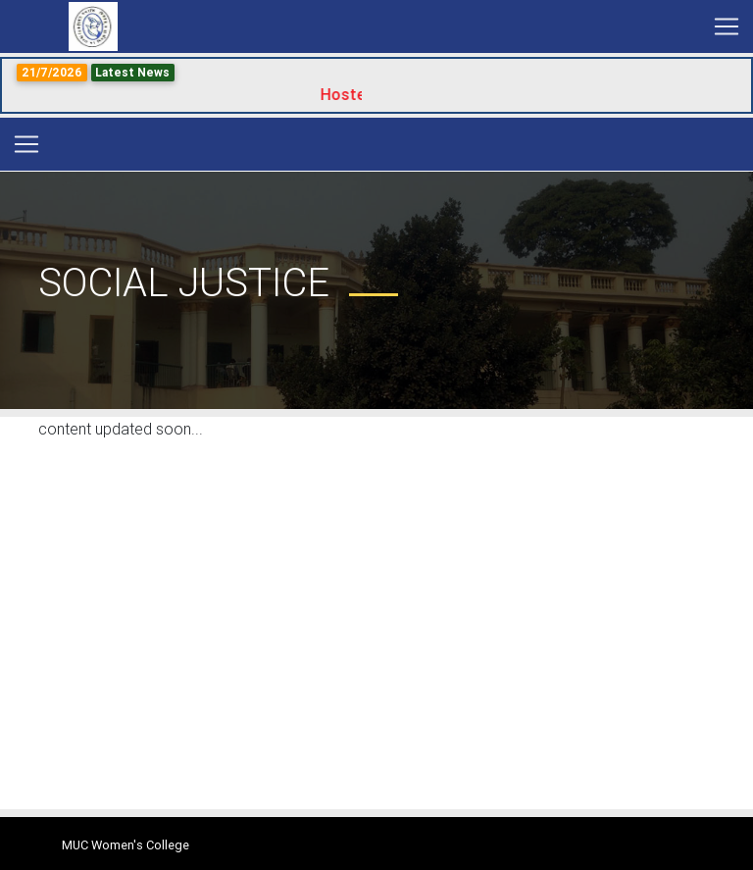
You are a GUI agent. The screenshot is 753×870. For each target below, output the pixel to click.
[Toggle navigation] (726, 26)
